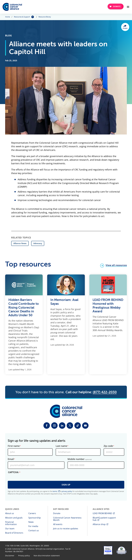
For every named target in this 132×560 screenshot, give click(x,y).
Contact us (33, 530)
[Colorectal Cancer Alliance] (12, 7)
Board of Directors (14, 532)
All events (57, 524)
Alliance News (19, 243)
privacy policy (67, 491)
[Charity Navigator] (108, 550)
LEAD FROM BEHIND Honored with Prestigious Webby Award (108, 307)
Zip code (108, 446)
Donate (56, 513)
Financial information (11, 523)
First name (14, 446)
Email (11, 459)
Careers (32, 513)
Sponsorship (34, 517)
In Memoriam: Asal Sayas (64, 303)
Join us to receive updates (65, 528)
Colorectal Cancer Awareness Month (67, 518)
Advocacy (37, 243)
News (31, 522)
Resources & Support (22, 17)
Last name (61, 446)
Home (7, 17)
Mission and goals (14, 517)
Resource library (45, 17)
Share (125, 28)
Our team (9, 528)
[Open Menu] (128, 7)
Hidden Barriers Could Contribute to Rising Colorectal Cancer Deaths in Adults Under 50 (23, 309)
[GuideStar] (121, 550)
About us (9, 513)
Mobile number (80, 459)
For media (33, 526)
